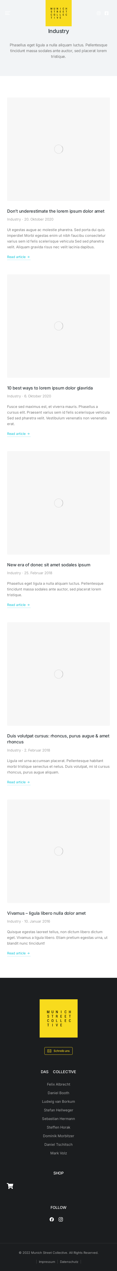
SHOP (58, 1173)
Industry (14, 219)
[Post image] (58, 149)
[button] (7, 13)
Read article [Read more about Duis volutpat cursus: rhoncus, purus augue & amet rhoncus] (19, 782)
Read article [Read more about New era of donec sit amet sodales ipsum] (19, 605)
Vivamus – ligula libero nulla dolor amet (46, 913)
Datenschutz (69, 1262)
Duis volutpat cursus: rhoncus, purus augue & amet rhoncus (58, 738)
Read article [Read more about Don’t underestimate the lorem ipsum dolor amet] (19, 257)
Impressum (47, 1262)
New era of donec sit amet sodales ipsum (48, 564)
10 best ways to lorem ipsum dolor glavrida (50, 387)
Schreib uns (58, 1051)
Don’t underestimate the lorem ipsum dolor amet (55, 211)
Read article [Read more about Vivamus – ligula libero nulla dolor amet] (19, 953)
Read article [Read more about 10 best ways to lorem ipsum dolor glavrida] (19, 434)
